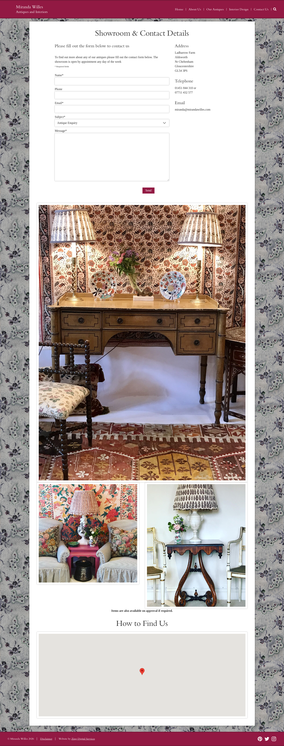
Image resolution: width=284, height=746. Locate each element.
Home (179, 9)
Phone (58, 89)
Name (59, 75)
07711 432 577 (184, 92)
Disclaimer (46, 739)
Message (61, 130)
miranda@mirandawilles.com (192, 109)
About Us (195, 9)
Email (59, 103)
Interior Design (238, 9)
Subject (60, 116)
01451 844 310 (184, 88)
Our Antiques (215, 9)
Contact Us (261, 9)
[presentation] (83, 190)
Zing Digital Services (83, 739)
